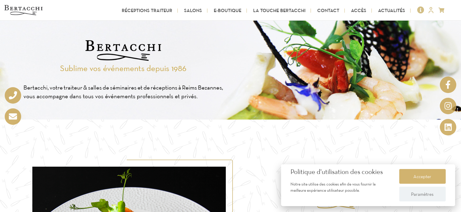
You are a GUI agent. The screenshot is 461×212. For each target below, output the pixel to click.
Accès (358, 10)
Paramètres (422, 194)
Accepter (422, 176)
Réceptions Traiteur (147, 10)
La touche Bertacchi (279, 10)
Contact (328, 10)
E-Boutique (227, 10)
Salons (193, 10)
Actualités (391, 10)
